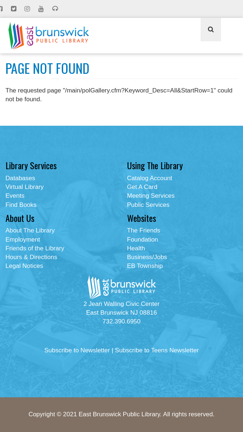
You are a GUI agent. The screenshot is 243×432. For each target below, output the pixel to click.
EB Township (145, 265)
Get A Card (142, 186)
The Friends (143, 230)
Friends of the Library (34, 248)
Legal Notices (24, 265)
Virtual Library (24, 186)
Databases (20, 178)
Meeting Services (151, 195)
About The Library (30, 230)
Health (136, 248)
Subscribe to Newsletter (77, 350)
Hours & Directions (31, 257)
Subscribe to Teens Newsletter (157, 350)
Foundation (142, 239)
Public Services (148, 204)
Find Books (21, 204)
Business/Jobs (147, 257)
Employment (22, 239)
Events (14, 195)
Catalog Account (149, 178)
